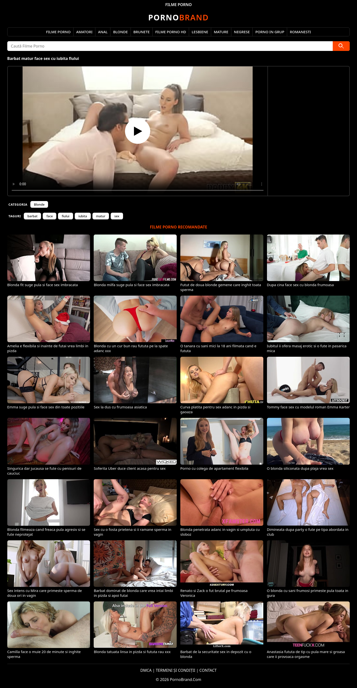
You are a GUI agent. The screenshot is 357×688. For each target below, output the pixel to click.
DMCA (146, 670)
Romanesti (300, 31)
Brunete (141, 31)
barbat (32, 216)
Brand (178, 17)
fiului (65, 216)
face (49, 216)
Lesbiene (200, 31)
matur (100, 216)
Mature (221, 31)
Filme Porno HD (170, 31)
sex (116, 216)
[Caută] (341, 46)
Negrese (242, 31)
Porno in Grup (269, 31)
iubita (82, 216)
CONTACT (208, 670)
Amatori (84, 31)
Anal (103, 31)
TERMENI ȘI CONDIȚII (175, 670)
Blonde (120, 31)
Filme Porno (58, 31)
